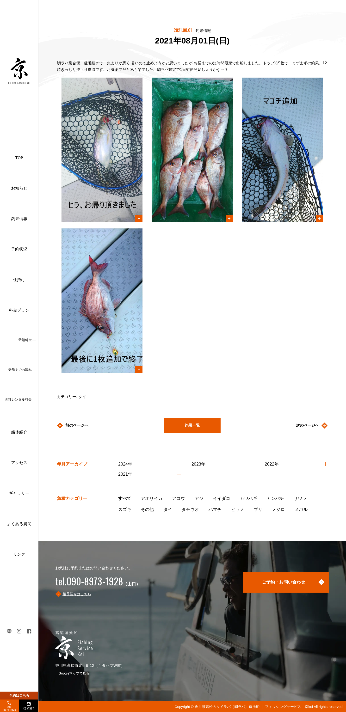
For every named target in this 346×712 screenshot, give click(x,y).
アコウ (178, 498)
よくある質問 (19, 524)
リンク (19, 554)
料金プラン (19, 310)
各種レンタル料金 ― (20, 399)
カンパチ (275, 498)
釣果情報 (19, 218)
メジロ (278, 509)
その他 (147, 509)
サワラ (300, 498)
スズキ (124, 509)
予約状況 (19, 249)
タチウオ (190, 509)
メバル (301, 509)
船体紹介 (19, 432)
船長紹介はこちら (76, 594)
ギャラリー (19, 493)
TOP (19, 157)
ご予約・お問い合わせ (283, 582)
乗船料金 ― (27, 340)
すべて (124, 498)
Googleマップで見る (73, 673)
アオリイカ (151, 498)
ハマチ (215, 509)
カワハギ (248, 498)
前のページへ (76, 425)
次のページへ (307, 425)
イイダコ (221, 498)
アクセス (19, 462)
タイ (167, 509)
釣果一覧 (192, 425)
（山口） (97, 584)
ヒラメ (237, 509)
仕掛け (19, 279)
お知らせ (19, 188)
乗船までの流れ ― (22, 370)
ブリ (258, 509)
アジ (199, 498)
